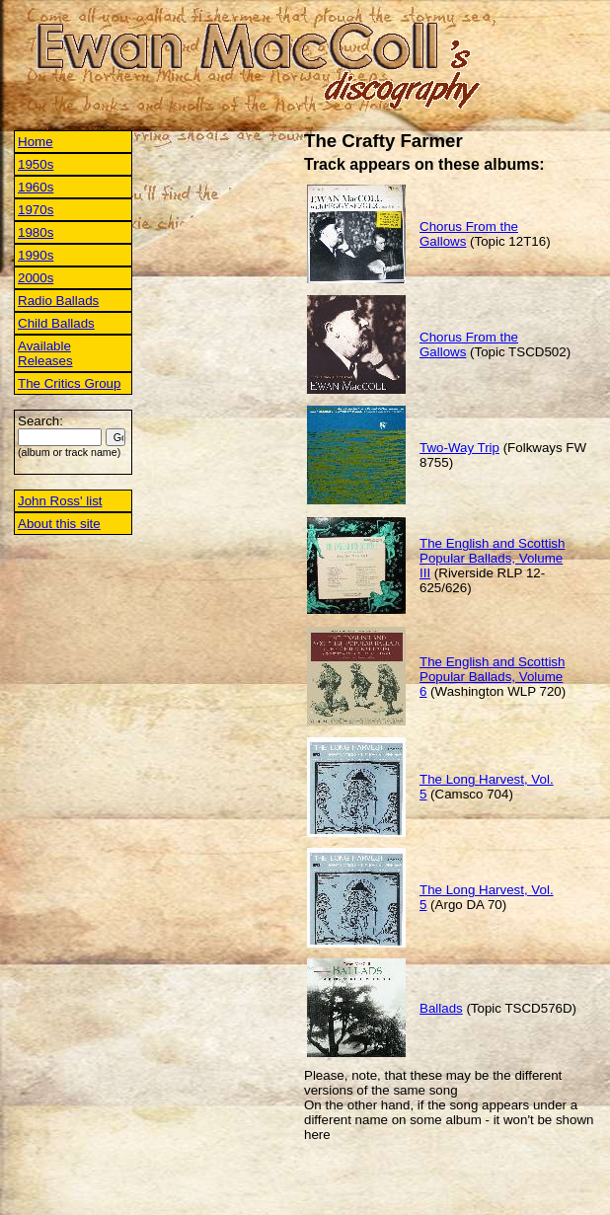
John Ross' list (60, 501)
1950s (35, 164)
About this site (59, 523)
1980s (35, 232)
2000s (35, 277)
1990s (35, 255)
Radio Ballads (58, 300)
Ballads (441, 1008)
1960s (35, 187)
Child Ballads (56, 323)
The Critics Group (69, 383)
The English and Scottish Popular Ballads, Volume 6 (492, 676)
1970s (35, 209)
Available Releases (45, 353)
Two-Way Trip (459, 447)
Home (35, 141)
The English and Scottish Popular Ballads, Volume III (492, 558)
